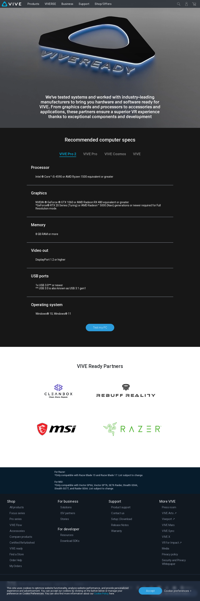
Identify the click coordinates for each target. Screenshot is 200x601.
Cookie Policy (101, 593)
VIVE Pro (90, 154)
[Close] (179, 4)
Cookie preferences (177, 590)
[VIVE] (11, 4)
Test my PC (100, 327)
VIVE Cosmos (115, 154)
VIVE (137, 154)
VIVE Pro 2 (67, 154)
